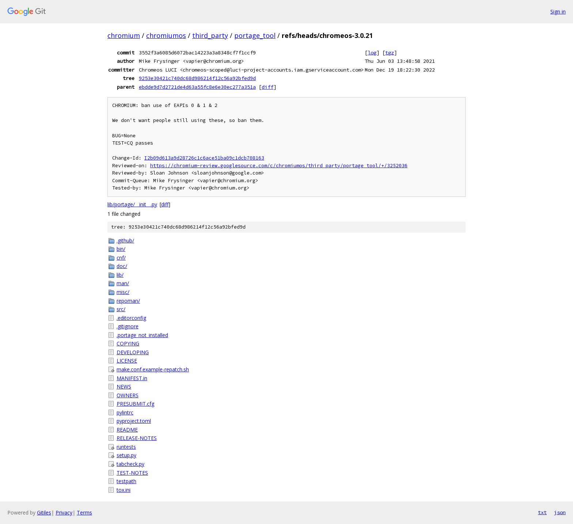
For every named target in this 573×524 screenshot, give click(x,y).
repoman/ (128, 300)
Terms (84, 512)
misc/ (123, 291)
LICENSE (127, 360)
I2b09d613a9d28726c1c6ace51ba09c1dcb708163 (204, 158)
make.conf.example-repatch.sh (153, 369)
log (372, 52)
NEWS (124, 386)
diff (267, 87)
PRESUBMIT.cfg (135, 403)
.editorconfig (131, 317)
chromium (123, 35)
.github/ (125, 240)
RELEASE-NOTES (137, 438)
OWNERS (127, 395)
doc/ (122, 266)
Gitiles (44, 512)
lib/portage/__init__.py (132, 204)
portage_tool (255, 35)
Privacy (64, 512)
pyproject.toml (134, 420)
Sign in (558, 11)
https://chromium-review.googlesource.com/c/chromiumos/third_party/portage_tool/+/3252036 (278, 165)
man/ (123, 283)
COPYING (128, 343)
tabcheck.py (130, 463)
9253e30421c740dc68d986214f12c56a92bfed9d (197, 78)
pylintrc (125, 412)
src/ (121, 309)
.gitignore (127, 326)
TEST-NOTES (132, 472)
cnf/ (121, 257)
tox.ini (123, 489)
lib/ (120, 274)
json (560, 512)
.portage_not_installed (142, 335)
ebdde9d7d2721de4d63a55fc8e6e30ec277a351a (197, 87)
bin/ (121, 248)
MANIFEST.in (132, 378)
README (127, 429)
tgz (389, 52)
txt (542, 512)
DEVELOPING (133, 352)
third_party (210, 35)
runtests (126, 446)
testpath (126, 481)
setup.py (126, 455)
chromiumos (166, 35)
